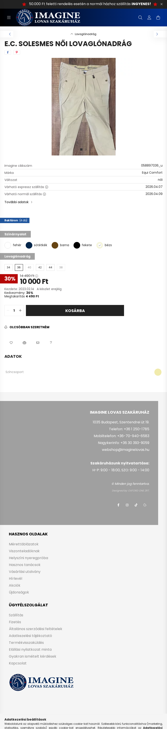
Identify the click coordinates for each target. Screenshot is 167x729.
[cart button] (158, 17)
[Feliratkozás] (26, 327)
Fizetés (15, 622)
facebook (118, 505)
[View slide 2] (86, 149)
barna (64, 245)
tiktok (136, 505)
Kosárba (75, 310)
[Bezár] (161, 4)
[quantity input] (14, 310)
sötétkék (40, 245)
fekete (87, 245)
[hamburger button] (8, 17)
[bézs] (99, 245)
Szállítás (16, 615)
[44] (50, 267)
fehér (17, 245)
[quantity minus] (8, 310)
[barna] (55, 245)
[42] (40, 267)
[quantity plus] (20, 310)
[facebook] (7, 52)
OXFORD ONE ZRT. (138, 490)
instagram (127, 505)
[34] (8, 267)
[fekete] (77, 245)
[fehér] (8, 245)
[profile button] (149, 17)
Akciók (14, 585)
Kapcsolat (18, 663)
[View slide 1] (81, 149)
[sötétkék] (29, 245)
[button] (11, 342)
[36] (19, 267)
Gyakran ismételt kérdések (32, 656)
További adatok (16, 202)
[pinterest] (16, 52)
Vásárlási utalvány (25, 571)
